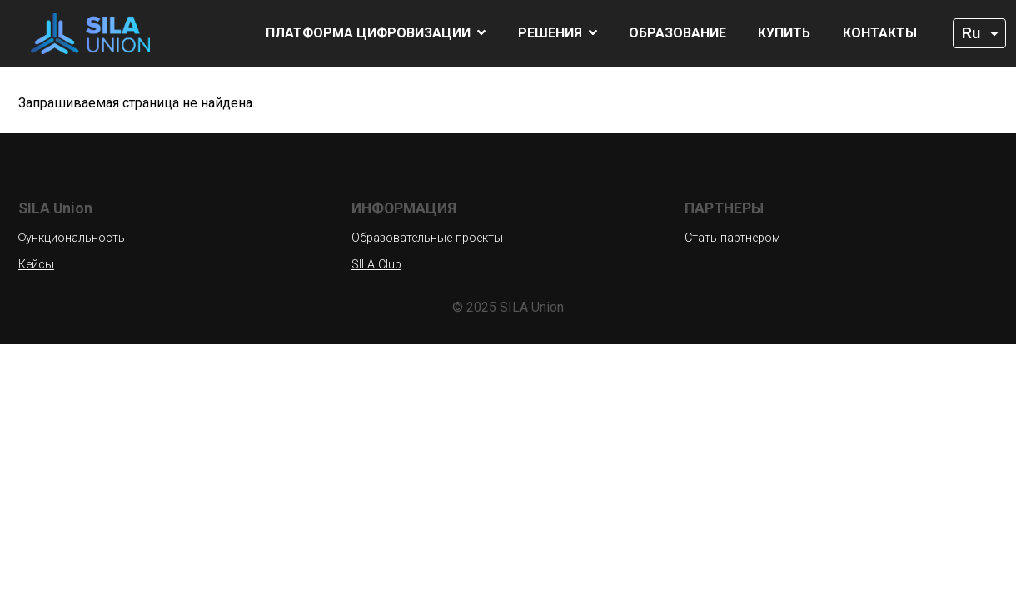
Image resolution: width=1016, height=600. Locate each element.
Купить (784, 33)
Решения (557, 33)
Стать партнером (732, 238)
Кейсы (36, 265)
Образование (677, 33)
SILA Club (376, 265)
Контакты (880, 33)
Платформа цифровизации (376, 33)
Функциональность (71, 238)
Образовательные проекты (427, 238)
